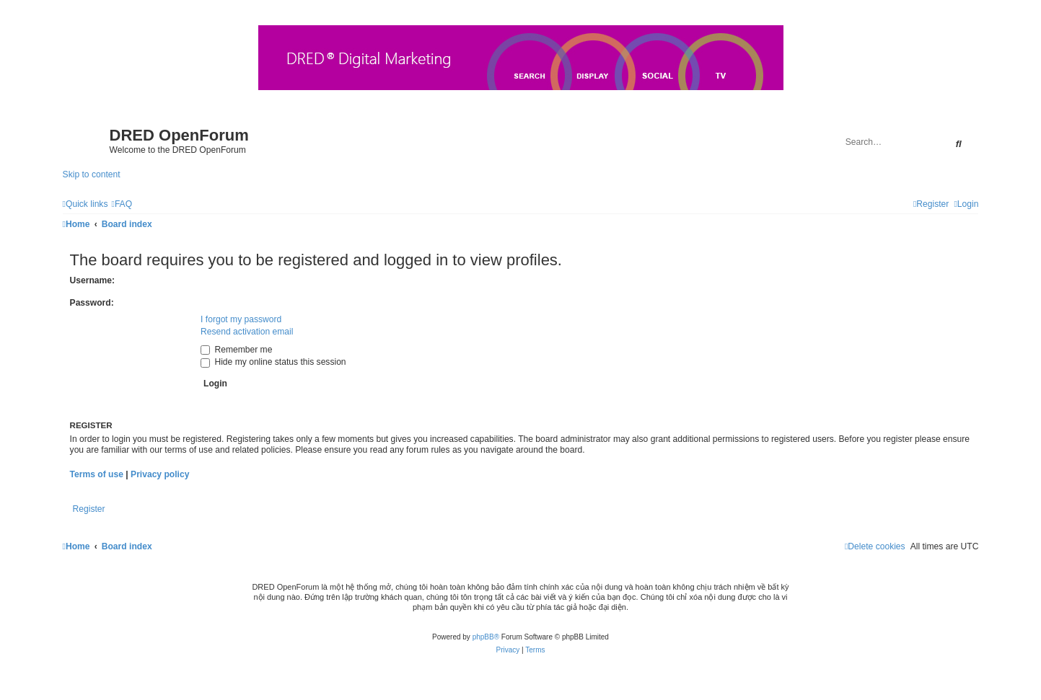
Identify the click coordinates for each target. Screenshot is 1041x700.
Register (89, 509)
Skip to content (91, 174)
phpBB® (486, 637)
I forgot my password (241, 319)
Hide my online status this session (273, 362)
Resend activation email (247, 332)
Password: (92, 303)
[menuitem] (121, 204)
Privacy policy (160, 474)
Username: (92, 280)
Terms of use (96, 474)
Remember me (236, 350)
